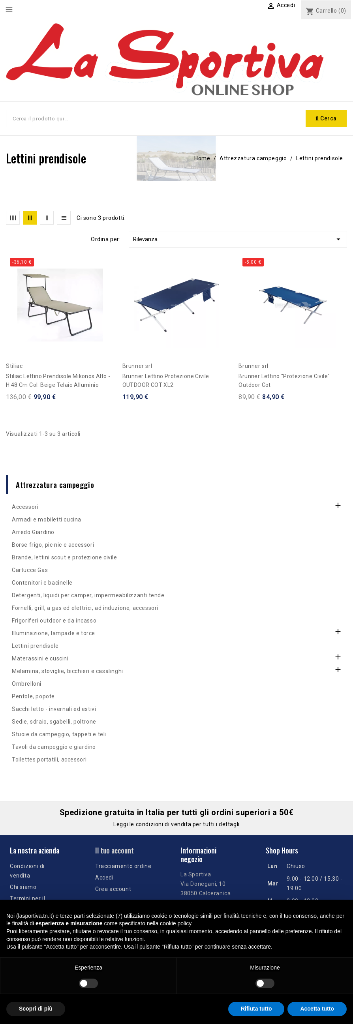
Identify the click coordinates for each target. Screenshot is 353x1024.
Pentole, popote (33, 696)
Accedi (104, 877)
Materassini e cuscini (40, 658)
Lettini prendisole (35, 646)
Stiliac (14, 366)
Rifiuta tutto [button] (256, 1008)
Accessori (25, 507)
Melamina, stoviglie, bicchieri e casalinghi (67, 671)
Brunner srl (137, 366)
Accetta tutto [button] (317, 1008)
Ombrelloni (26, 684)
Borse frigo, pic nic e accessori (53, 545)
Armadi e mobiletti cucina (46, 519)
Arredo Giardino (33, 532)
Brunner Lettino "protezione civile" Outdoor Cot (284, 380)
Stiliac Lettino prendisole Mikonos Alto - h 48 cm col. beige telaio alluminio (58, 380)
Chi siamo (23, 887)
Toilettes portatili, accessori (49, 759)
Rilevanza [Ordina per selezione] (238, 239)
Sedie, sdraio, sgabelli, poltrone (54, 721)
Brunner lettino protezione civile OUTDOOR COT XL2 (165, 380)
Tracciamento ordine (123, 866)
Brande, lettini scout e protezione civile (64, 557)
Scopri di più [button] (36, 1008)
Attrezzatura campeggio (55, 484)
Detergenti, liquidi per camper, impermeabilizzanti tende (88, 595)
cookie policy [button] (175, 923)
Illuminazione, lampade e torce (53, 633)
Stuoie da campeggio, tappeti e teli (59, 734)
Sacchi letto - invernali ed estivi (54, 709)
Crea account (113, 889)
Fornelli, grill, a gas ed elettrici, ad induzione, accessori (85, 608)
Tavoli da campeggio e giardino (54, 747)
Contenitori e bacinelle (42, 583)
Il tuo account (114, 850)
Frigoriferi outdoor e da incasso (54, 620)
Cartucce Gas (30, 570)
